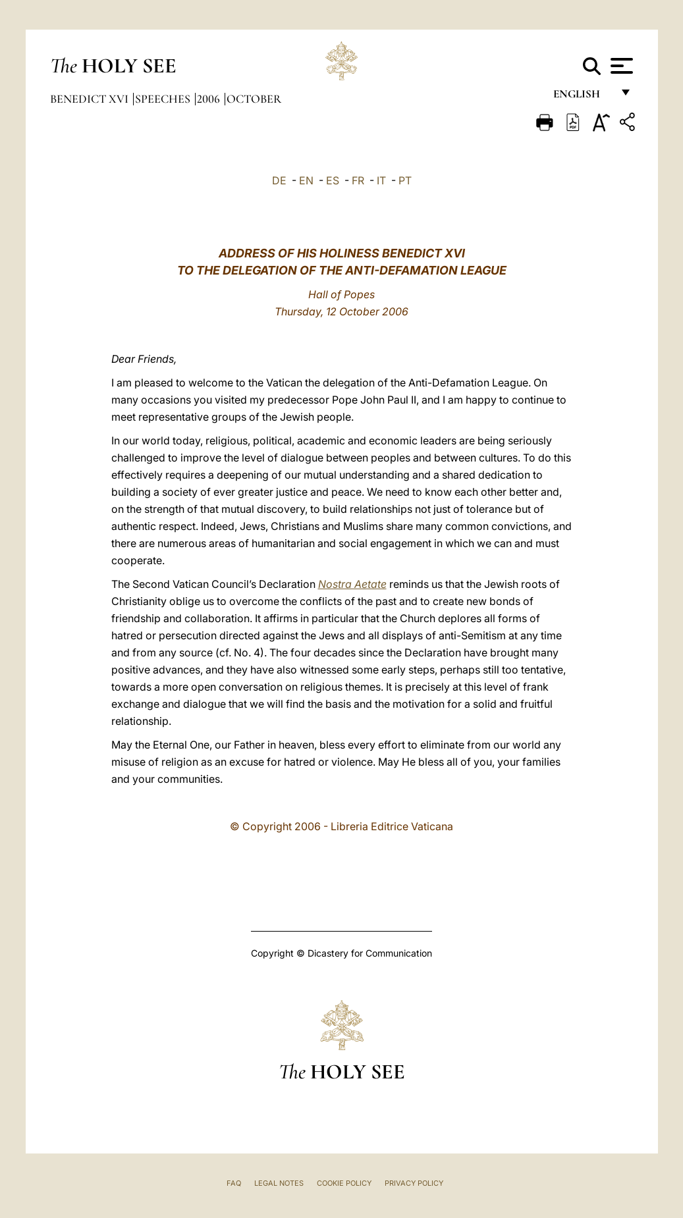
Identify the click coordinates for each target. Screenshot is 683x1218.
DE (279, 180)
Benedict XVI (90, 99)
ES (332, 180)
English (582, 97)
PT (405, 180)
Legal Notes (279, 1183)
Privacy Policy (414, 1183)
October (254, 99)
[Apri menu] (620, 66)
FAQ (234, 1183)
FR (358, 180)
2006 (210, 99)
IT (381, 180)
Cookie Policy (344, 1183)
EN (306, 180)
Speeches (164, 99)
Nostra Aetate (352, 584)
